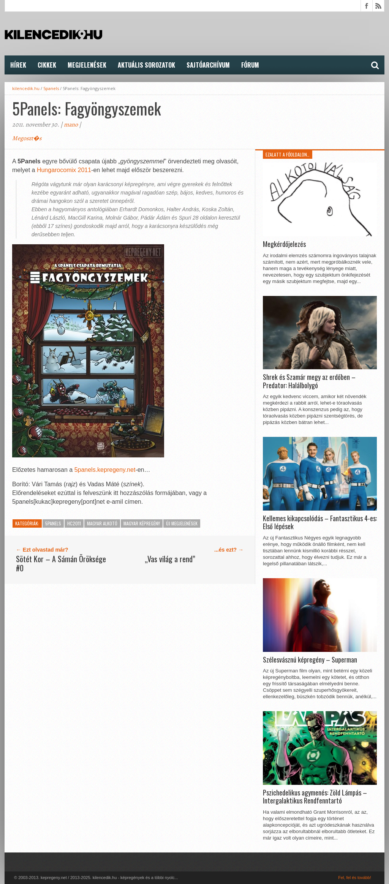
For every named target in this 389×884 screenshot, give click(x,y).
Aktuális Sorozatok (146, 65)
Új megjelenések (182, 523)
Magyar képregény (141, 523)
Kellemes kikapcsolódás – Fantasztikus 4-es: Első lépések (320, 522)
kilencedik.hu (26, 88)
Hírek (18, 65)
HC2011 (74, 523)
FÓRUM (250, 65)
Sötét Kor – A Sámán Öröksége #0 (61, 563)
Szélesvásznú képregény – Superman (310, 660)
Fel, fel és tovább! (354, 877)
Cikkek (47, 65)
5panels (51, 88)
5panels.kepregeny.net (105, 470)
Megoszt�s (26, 138)
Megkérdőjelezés (284, 244)
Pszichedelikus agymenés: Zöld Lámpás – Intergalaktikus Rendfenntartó (315, 797)
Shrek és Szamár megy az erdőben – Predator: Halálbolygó (309, 381)
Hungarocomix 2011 (64, 170)
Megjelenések (87, 65)
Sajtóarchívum (208, 65)
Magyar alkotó (102, 523)
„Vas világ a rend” (170, 558)
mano (71, 124)
